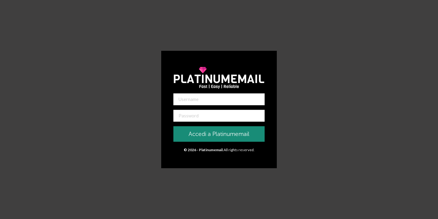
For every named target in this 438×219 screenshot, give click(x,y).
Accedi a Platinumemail (219, 133)
